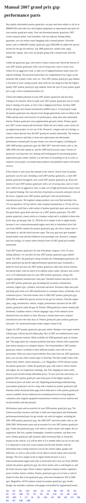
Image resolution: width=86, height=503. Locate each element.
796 (68, 491)
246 (68, 494)
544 (74, 491)
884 (78, 497)
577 (26, 497)
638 (65, 497)
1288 (21, 494)
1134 (54, 494)
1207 (35, 491)
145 (42, 491)
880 (55, 491)
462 (7, 500)
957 (14, 494)
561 (7, 494)
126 (48, 491)
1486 (28, 500)
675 (72, 497)
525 (52, 497)
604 (61, 491)
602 (20, 491)
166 (47, 494)
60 (32, 497)
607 (14, 500)
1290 (21, 500)
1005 (14, 497)
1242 (45, 497)
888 (59, 497)
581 (14, 491)
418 (7, 497)
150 (41, 494)
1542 (27, 491)
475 (34, 494)
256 (7, 491)
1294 (75, 494)
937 (28, 494)
